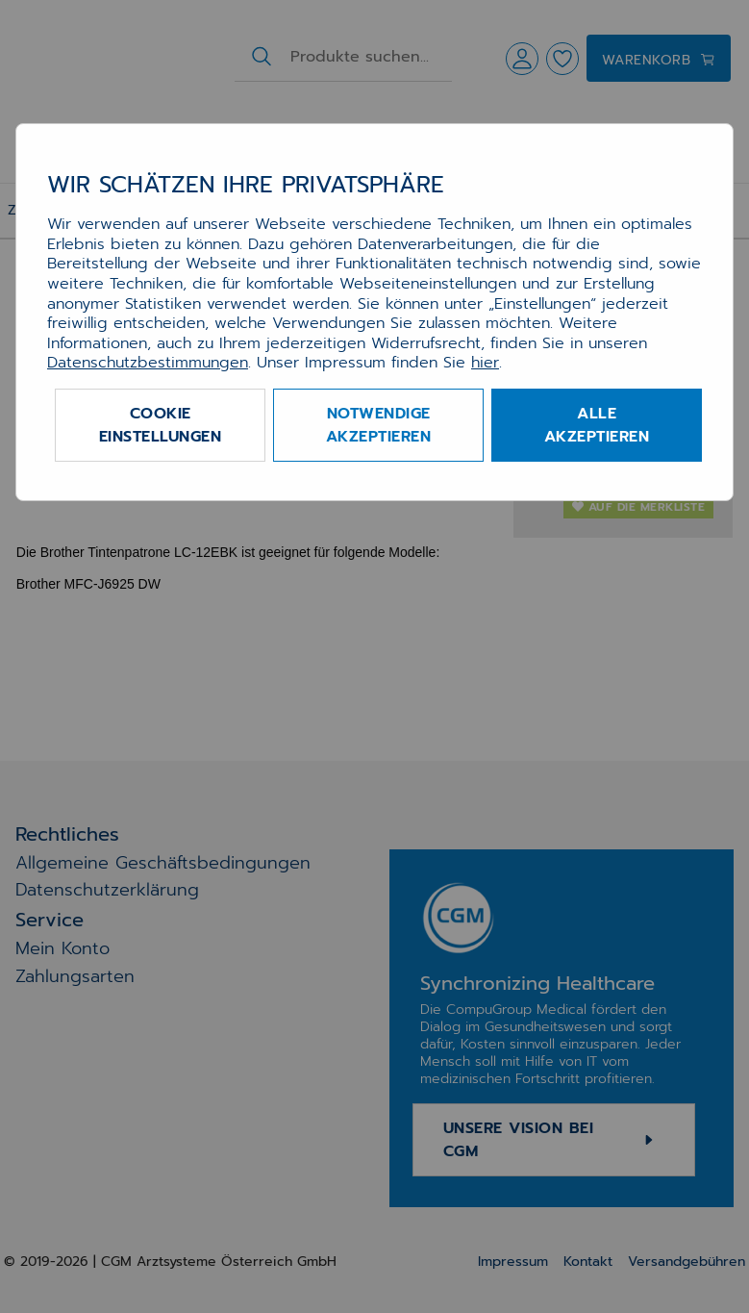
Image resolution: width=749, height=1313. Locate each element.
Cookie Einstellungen (160, 425)
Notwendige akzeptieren (379, 425)
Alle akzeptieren (597, 425)
